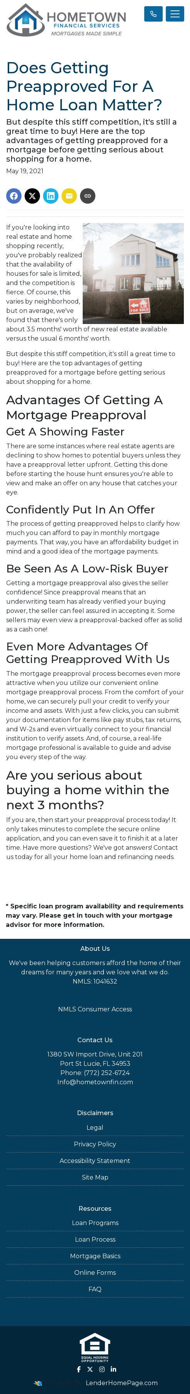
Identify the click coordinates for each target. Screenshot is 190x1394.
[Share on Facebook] (14, 196)
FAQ (95, 1289)
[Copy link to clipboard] (87, 196)
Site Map (95, 1177)
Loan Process (95, 1239)
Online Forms (95, 1272)
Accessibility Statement (95, 1160)
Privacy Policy (95, 1144)
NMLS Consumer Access (95, 1009)
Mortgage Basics (95, 1256)
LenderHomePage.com (122, 1383)
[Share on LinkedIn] (50, 196)
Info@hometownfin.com (95, 1082)
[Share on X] (32, 196)
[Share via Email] (69, 196)
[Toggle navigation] (175, 14)
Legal (95, 1127)
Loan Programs (95, 1223)
